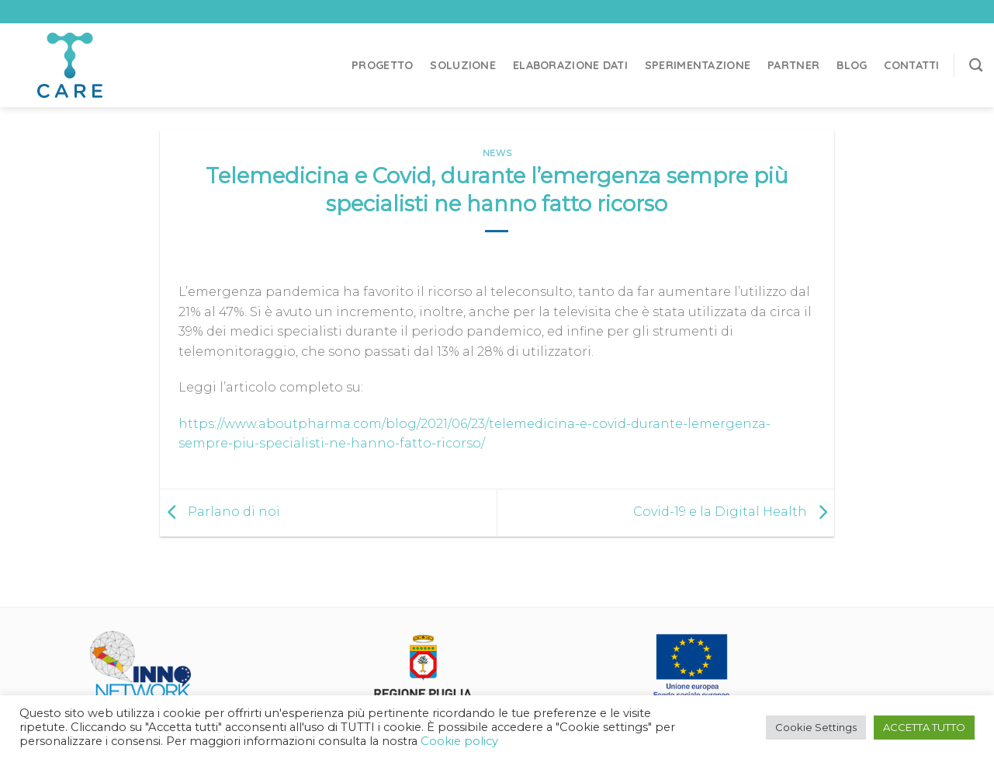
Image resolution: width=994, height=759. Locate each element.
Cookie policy (459, 741)
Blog (851, 65)
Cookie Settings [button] (816, 727)
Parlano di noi (220, 511)
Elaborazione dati (570, 65)
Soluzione (463, 65)
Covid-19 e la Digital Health (734, 511)
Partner (793, 65)
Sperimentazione (697, 65)
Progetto (382, 65)
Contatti (911, 65)
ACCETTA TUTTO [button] (924, 727)
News (497, 153)
